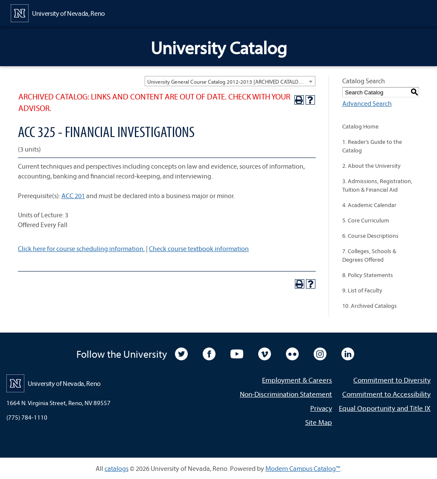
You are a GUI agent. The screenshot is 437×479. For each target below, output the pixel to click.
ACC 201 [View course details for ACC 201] (73, 195)
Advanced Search (367, 103)
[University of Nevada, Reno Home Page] (58, 12)
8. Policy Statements (367, 275)
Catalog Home (360, 126)
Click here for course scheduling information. (81, 248)
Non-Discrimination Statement (286, 393)
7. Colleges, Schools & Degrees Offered (369, 255)
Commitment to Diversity (392, 379)
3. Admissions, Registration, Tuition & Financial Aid (377, 185)
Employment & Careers (297, 379)
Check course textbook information (199, 248)
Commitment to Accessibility (386, 393)
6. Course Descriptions (370, 236)
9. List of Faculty (362, 290)
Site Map (318, 422)
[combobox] (230, 81)
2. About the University (371, 165)
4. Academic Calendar (369, 205)
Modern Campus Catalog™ (302, 468)
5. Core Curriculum (365, 220)
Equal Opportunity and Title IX (385, 407)
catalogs (116, 468)
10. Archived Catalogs (369, 306)
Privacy (321, 407)
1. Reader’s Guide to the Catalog (372, 146)
